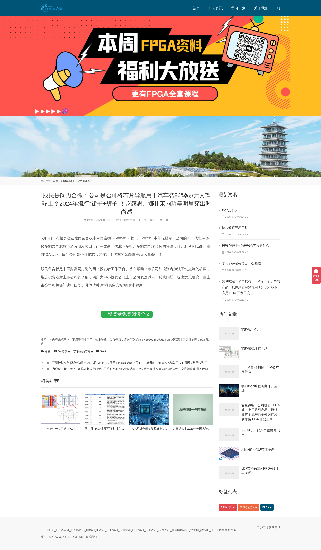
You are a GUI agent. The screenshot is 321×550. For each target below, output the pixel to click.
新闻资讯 (215, 8)
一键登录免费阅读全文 (126, 314)
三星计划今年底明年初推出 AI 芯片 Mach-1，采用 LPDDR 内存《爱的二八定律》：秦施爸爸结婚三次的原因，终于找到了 (129, 362)
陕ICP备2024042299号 (55, 537)
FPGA (101, 351)
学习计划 (238, 8)
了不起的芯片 (83, 351)
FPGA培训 (62, 351)
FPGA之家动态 (81, 181)
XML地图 (78, 537)
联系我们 (91, 537)
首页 (196, 8)
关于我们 (261, 8)
